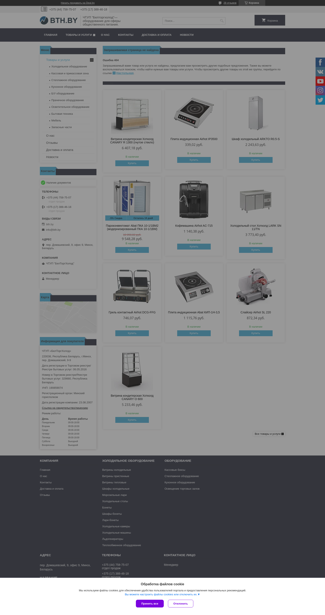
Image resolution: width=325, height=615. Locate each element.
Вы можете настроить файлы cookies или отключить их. (161, 594)
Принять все (149, 603)
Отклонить (180, 603)
